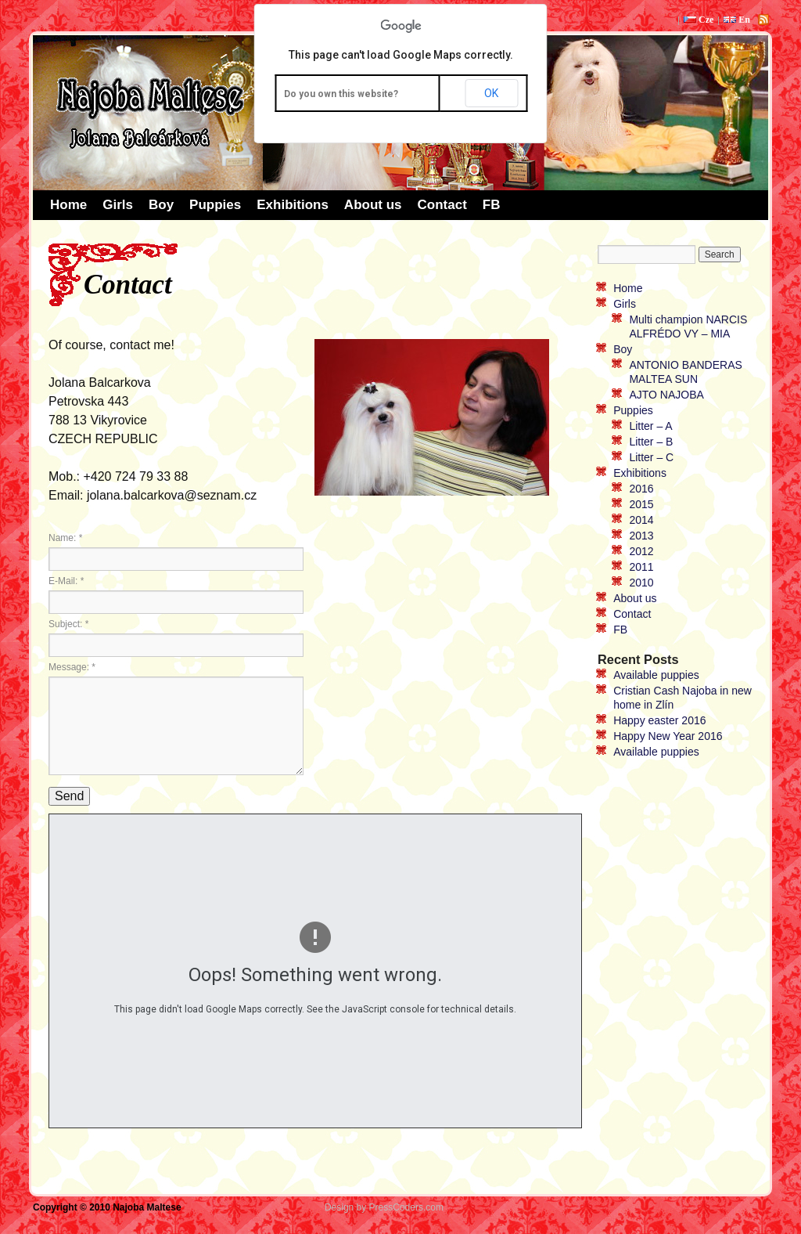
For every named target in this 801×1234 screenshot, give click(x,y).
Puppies (215, 204)
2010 (641, 582)
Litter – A (650, 426)
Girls (117, 204)
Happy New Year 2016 (667, 736)
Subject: (68, 624)
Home (68, 204)
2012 (641, 551)
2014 (641, 520)
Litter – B (651, 441)
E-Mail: (66, 581)
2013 (641, 535)
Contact (442, 204)
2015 (641, 504)
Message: (71, 667)
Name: (65, 537)
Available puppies (656, 675)
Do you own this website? (341, 93)
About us (373, 204)
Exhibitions (293, 204)
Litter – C (651, 457)
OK (491, 93)
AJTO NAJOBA (666, 394)
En (737, 19)
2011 (641, 567)
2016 (641, 488)
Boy (161, 204)
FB (492, 204)
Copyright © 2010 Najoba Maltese (108, 1207)
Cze (698, 19)
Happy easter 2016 (659, 720)
